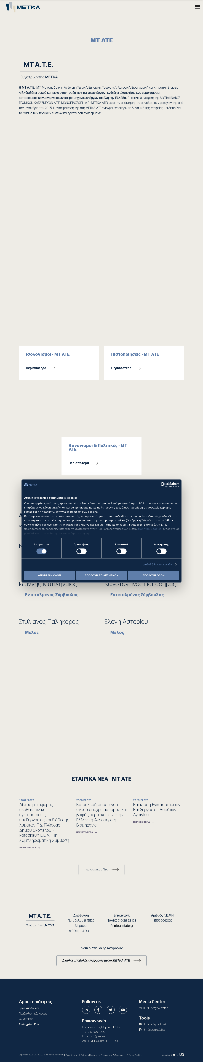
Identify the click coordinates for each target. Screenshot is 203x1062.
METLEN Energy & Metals (153, 1008)
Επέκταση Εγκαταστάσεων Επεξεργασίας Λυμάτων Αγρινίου (156, 810)
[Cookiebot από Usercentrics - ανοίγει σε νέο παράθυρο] (163, 484)
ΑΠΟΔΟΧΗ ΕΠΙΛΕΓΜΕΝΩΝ (101, 575)
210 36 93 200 (96, 1032)
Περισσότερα (36, 368)
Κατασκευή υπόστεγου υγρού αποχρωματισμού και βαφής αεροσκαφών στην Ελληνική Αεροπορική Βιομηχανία (101, 815)
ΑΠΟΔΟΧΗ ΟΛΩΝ (153, 575)
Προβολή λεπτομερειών (156, 564)
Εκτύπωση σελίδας (152, 1029)
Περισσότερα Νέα (96, 869)
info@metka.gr (99, 1036)
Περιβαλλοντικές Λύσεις (33, 1013)
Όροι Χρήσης (72, 1055)
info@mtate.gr (123, 926)
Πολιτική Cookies (149, 528)
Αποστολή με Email (152, 1024)
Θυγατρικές (26, 1019)
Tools (144, 1018)
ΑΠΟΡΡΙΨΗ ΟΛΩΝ (49, 575)
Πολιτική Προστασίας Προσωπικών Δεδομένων (102, 1055)
